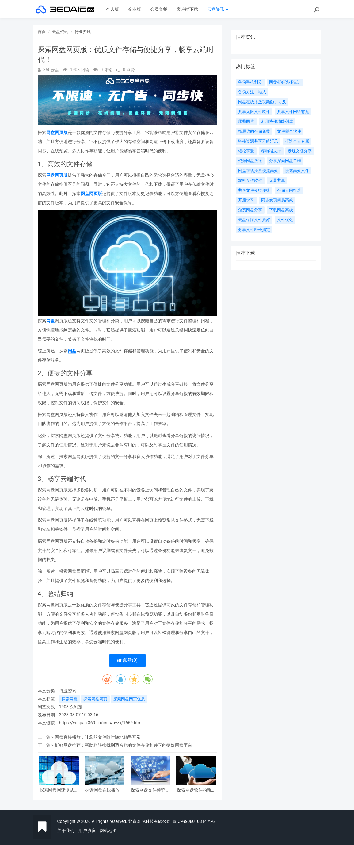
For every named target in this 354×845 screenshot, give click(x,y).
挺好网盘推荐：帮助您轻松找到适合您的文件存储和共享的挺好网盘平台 (123, 745)
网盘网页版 (57, 132)
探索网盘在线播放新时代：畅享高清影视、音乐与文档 (104, 790)
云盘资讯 (217, 9)
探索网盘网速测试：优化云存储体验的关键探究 (59, 790)
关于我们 (65, 830)
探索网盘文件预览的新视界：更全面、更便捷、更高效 (150, 790)
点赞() (127, 660)
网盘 (50, 320)
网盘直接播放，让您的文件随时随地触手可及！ (100, 737)
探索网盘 (70, 699)
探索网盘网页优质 (129, 699)
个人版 (112, 9)
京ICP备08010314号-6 (193, 821)
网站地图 (108, 830)
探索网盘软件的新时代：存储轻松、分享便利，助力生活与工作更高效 (196, 790)
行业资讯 (83, 31)
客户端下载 (187, 9)
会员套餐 (158, 9)
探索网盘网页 (95, 699)
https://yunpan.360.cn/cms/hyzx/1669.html (101, 722)
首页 (42, 31)
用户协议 (87, 830)
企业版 (134, 9)
